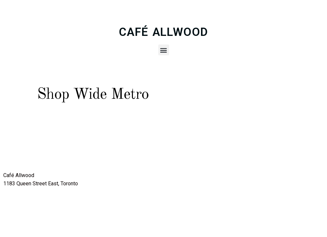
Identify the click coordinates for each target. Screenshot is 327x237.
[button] (163, 49)
